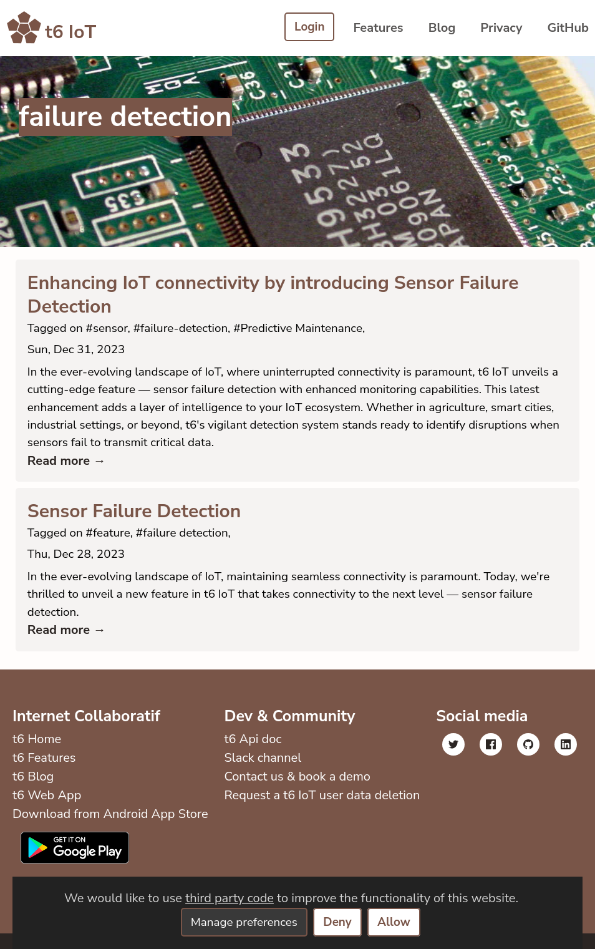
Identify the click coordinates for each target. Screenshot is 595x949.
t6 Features (43, 773)
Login (309, 27)
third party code (229, 897)
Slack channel (261, 773)
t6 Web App (46, 810)
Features (378, 27)
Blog (442, 27)
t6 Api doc (251, 754)
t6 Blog (33, 792)
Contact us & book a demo (296, 792)
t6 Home (36, 754)
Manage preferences (242, 922)
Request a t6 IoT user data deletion (320, 810)
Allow (398, 922)
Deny (340, 922)
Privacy (501, 27)
